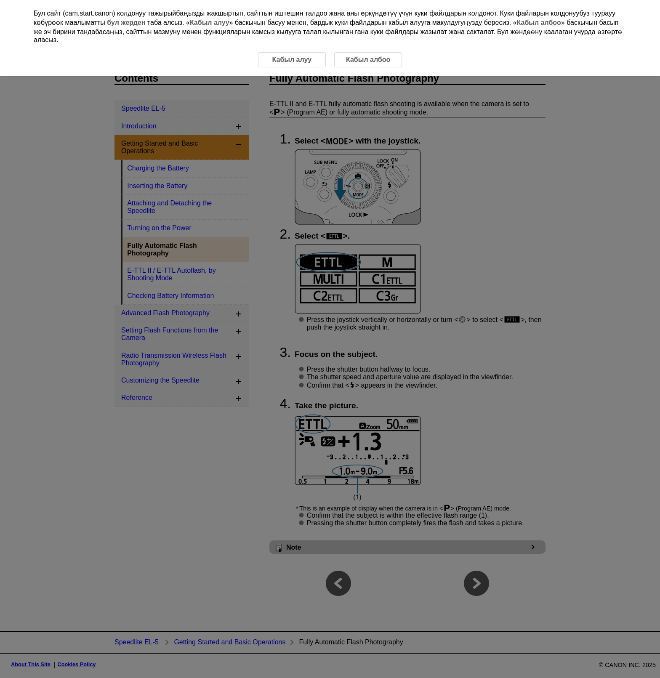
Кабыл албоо (539, 22)
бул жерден (126, 22)
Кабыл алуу (209, 22)
